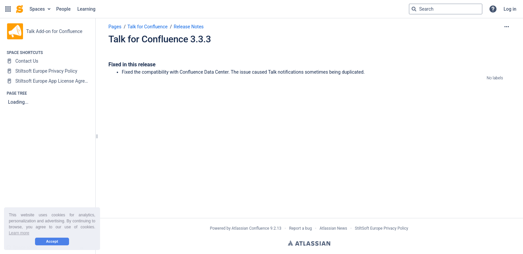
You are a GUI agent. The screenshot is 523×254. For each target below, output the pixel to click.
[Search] (414, 9)
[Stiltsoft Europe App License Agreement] (47, 81)
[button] (8, 9)
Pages (114, 26)
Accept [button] (52, 241)
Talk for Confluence (147, 26)
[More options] (506, 27)
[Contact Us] (47, 61)
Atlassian (309, 243)
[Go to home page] (19, 9)
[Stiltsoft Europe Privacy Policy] (47, 71)
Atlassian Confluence (250, 228)
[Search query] (445, 9)
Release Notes (189, 26)
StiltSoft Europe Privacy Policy (381, 228)
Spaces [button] (37, 9)
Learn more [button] (19, 233)
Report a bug (300, 228)
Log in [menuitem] (510, 9)
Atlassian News (333, 228)
